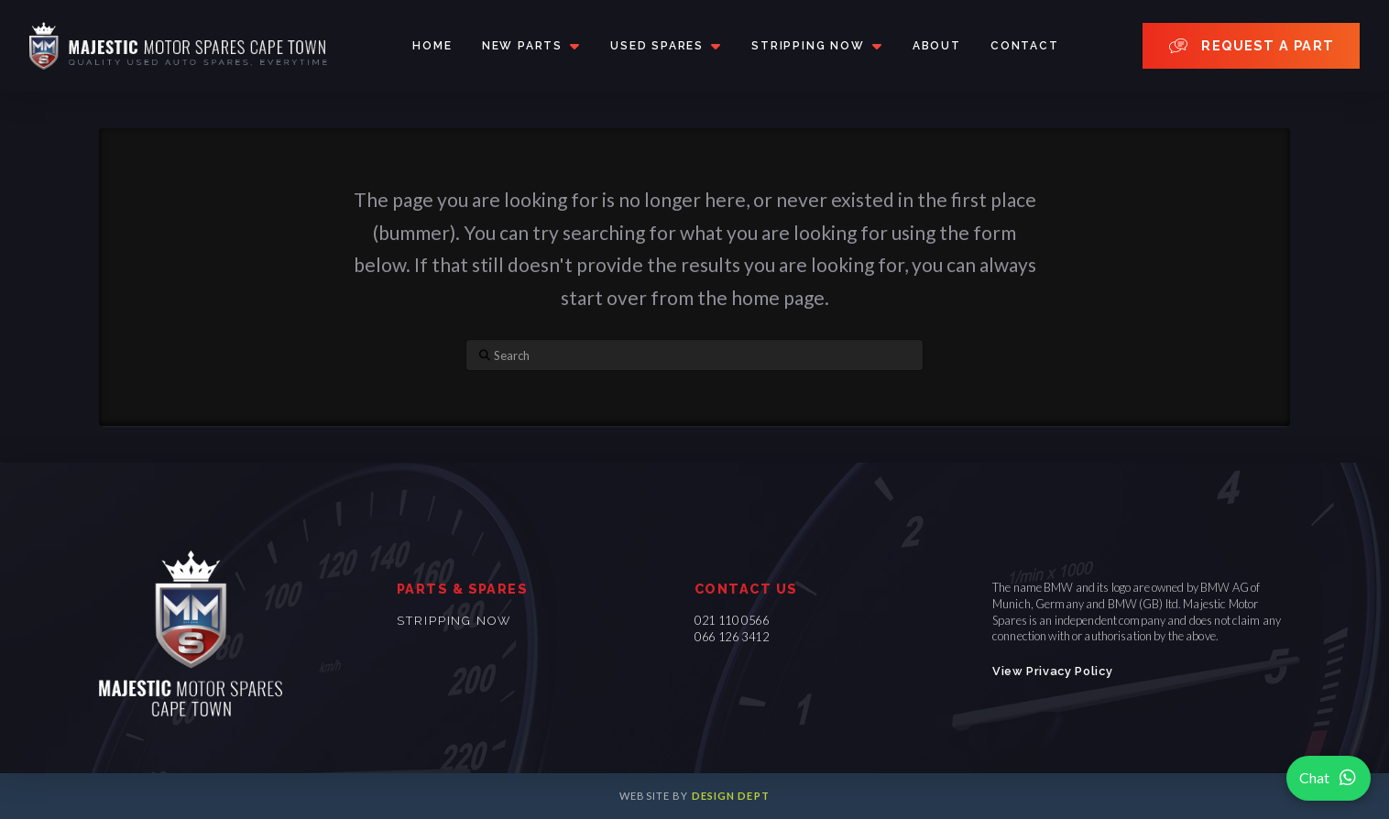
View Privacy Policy (1052, 671)
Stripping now (454, 621)
